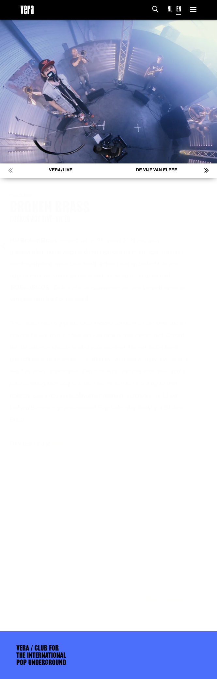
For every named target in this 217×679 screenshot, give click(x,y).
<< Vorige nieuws (38, 599)
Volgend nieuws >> (174, 599)
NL (170, 9)
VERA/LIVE (60, 170)
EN (178, 9)
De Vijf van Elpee (157, 170)
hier (63, 443)
